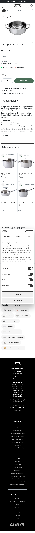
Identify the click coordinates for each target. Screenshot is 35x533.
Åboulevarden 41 (17, 379)
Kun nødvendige (17, 300)
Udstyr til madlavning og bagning (17, 479)
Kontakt (17, 498)
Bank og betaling (18, 513)
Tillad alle (17, 294)
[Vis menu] (3, 6)
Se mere (26, 1)
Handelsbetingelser (17, 439)
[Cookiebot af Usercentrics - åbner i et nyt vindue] (25, 231)
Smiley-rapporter (17, 510)
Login (17, 518)
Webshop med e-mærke (17, 425)
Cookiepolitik (17, 445)
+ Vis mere (4, 135)
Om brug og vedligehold (17, 476)
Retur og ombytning (17, 436)
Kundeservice (17, 431)
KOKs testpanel (17, 467)
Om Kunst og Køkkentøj (17, 501)
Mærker (17, 462)
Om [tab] (29, 236)
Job (17, 504)
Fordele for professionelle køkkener (17, 482)
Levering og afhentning (18, 433)
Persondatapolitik (17, 442)
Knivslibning (17, 464)
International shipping (17, 448)
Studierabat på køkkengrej (17, 485)
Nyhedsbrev (17, 470)
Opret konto (17, 516)
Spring (3, 56)
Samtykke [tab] (6, 236)
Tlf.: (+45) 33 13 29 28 (17, 405)
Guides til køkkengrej (17, 473)
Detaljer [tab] (17, 236)
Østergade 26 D (17, 373)
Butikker (17, 428)
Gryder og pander (7, 17)
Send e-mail (17, 411)
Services (17, 507)
